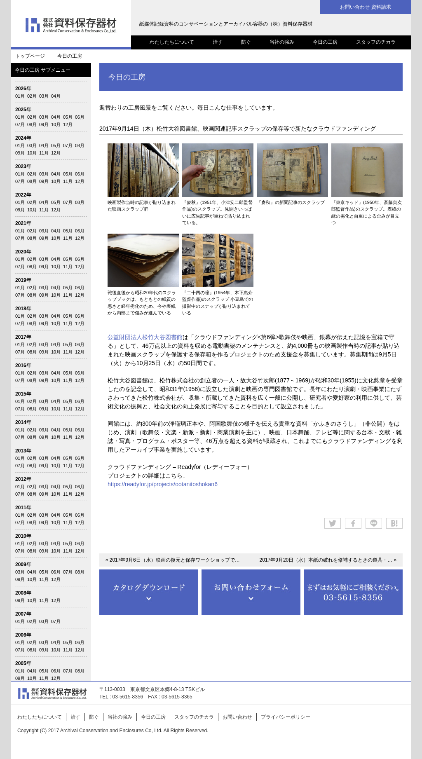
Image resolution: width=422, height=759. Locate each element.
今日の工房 (325, 42)
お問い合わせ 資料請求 (365, 7)
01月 (20, 96)
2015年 (23, 394)
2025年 (23, 109)
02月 (32, 96)
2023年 (23, 166)
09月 (44, 124)
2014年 (23, 422)
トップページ (30, 56)
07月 (20, 124)
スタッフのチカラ (376, 42)
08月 (32, 124)
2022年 (23, 195)
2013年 (23, 451)
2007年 (23, 614)
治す (218, 42)
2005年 (23, 663)
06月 (79, 117)
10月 (56, 124)
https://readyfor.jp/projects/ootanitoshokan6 (163, 484)
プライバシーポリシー (285, 717)
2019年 (23, 280)
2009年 (23, 564)
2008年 (23, 593)
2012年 (23, 479)
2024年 (23, 138)
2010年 (23, 536)
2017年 (23, 337)
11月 (44, 152)
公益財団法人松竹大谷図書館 (145, 337)
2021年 (23, 223)
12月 (68, 124)
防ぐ (246, 42)
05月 (68, 117)
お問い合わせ (237, 717)
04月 (56, 96)
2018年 (23, 309)
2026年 (23, 88)
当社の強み (282, 42)
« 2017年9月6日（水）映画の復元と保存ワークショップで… (173, 560)
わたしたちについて (172, 42)
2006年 (23, 635)
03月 (44, 96)
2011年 (23, 508)
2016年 (23, 365)
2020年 (23, 252)
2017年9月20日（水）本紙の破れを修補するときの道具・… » (328, 560)
